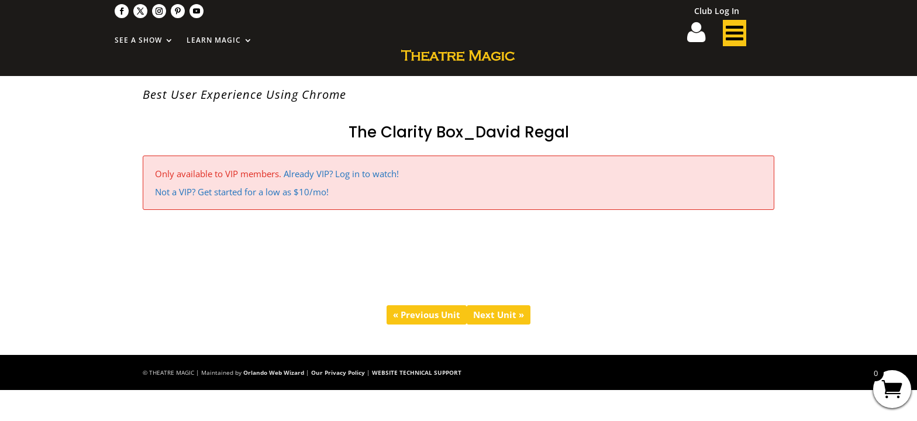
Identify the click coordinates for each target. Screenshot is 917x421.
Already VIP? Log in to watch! (341, 174)
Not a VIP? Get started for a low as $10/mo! (242, 192)
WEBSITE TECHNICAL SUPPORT (416, 372)
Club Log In (716, 11)
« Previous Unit (426, 314)
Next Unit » (498, 314)
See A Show (138, 40)
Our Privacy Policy (338, 372)
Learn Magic (214, 40)
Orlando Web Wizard (273, 372)
